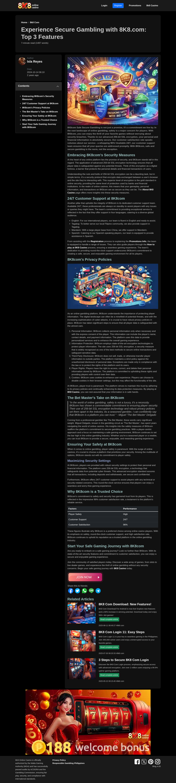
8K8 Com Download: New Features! (125, 604)
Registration (97, 241)
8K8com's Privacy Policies (36, 107)
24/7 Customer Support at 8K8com (40, 103)
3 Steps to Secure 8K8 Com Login (124, 660)
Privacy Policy (59, 760)
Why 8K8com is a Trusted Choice (39, 120)
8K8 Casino (73, 392)
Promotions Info (137, 241)
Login (104, 5)
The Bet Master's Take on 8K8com (40, 111)
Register (118, 5)
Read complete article (109, 619)
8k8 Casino (152, 5)
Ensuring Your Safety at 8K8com (39, 116)
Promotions (135, 5)
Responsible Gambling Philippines (69, 763)
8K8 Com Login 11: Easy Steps (122, 632)
